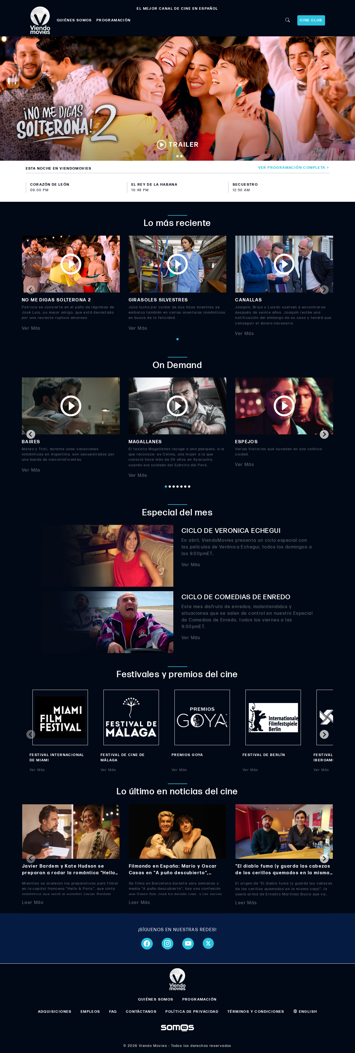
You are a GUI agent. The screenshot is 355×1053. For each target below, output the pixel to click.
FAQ (113, 1011)
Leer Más (33, 902)
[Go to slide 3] (181, 156)
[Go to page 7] (189, 486)
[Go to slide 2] (177, 156)
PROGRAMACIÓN (114, 20)
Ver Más (31, 328)
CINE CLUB (311, 20)
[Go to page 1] (177, 339)
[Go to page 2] (170, 486)
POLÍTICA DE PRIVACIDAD (192, 1011)
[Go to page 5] (181, 486)
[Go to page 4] (177, 486)
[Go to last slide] (30, 434)
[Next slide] (324, 289)
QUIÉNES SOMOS (74, 20)
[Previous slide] (30, 289)
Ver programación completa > (293, 167)
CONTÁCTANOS (141, 1011)
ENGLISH (305, 1011)
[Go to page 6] (185, 486)
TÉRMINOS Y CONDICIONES (256, 1011)
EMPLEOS (90, 1011)
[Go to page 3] (174, 486)
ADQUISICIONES (55, 1011)
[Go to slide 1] (174, 156)
